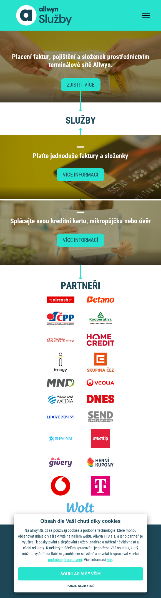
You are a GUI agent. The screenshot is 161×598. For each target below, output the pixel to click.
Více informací (80, 174)
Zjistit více (80, 85)
